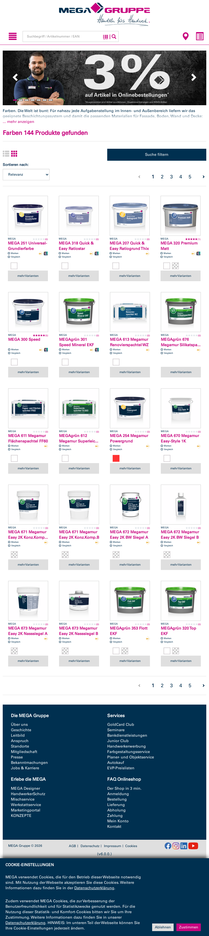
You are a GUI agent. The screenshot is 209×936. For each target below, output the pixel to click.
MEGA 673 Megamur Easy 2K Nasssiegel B (78, 631)
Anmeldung (118, 794)
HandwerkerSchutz (28, 794)
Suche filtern (156, 154)
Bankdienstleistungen (127, 735)
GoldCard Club (120, 724)
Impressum (112, 846)
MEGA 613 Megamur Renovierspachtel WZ (129, 342)
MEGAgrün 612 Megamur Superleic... (78, 438)
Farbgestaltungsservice (128, 751)
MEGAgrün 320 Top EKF (178, 631)
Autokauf (115, 762)
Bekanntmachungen (29, 762)
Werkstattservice (26, 804)
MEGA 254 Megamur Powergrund (129, 438)
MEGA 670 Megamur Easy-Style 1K (180, 438)
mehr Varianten (28, 276)
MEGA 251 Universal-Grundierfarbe (27, 246)
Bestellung (117, 799)
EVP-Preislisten (120, 768)
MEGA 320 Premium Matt (179, 246)
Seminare (116, 730)
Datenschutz (90, 846)
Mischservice (23, 799)
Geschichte (21, 730)
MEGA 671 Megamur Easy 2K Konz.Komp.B (79, 535)
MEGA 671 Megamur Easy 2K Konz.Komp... (28, 535)
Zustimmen (188, 927)
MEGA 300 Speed (24, 339)
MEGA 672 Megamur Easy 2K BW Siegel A (129, 535)
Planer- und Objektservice (130, 757)
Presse (17, 757)
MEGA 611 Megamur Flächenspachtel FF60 (28, 438)
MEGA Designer (25, 788)
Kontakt (114, 826)
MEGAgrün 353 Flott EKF (128, 631)
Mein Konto (118, 821)
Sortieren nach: (16, 165)
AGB (72, 846)
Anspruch (20, 741)
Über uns (19, 724)
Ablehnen (163, 927)
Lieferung (116, 804)
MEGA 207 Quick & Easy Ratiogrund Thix (129, 246)
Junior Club (118, 741)
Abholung (116, 810)
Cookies (131, 846)
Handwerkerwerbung (126, 746)
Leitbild (18, 735)
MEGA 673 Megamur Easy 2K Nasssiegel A (27, 631)
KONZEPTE (21, 815)
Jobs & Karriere (25, 768)
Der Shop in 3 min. (124, 788)
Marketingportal (25, 810)
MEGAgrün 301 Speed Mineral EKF (76, 342)
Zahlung (115, 815)
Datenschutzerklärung (94, 888)
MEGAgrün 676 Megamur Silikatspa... (181, 342)
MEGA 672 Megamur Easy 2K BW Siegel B (180, 535)
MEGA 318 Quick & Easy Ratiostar (76, 246)
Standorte (20, 746)
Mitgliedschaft (24, 751)
